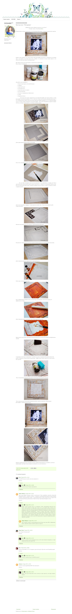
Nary (20, 547)
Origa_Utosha (21, 530)
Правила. (18, 19)
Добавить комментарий (20, 580)
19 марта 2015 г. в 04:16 (28, 530)
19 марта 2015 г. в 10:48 (29, 485)
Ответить (20, 480)
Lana (20, 477)
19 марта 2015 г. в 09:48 (25, 547)
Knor (42, 28)
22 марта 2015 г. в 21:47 (32, 520)
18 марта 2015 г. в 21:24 (25, 477)
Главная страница (6, 19)
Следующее (18, 609)
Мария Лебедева (22, 493)
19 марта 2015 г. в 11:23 (29, 538)
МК (19, 469)
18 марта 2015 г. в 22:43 (29, 493)
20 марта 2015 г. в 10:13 (29, 571)
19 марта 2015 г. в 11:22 (29, 504)
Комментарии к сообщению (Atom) (28, 611)
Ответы (21, 483)
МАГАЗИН (13, 19)
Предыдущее (53, 609)
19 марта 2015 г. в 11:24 (29, 555)
